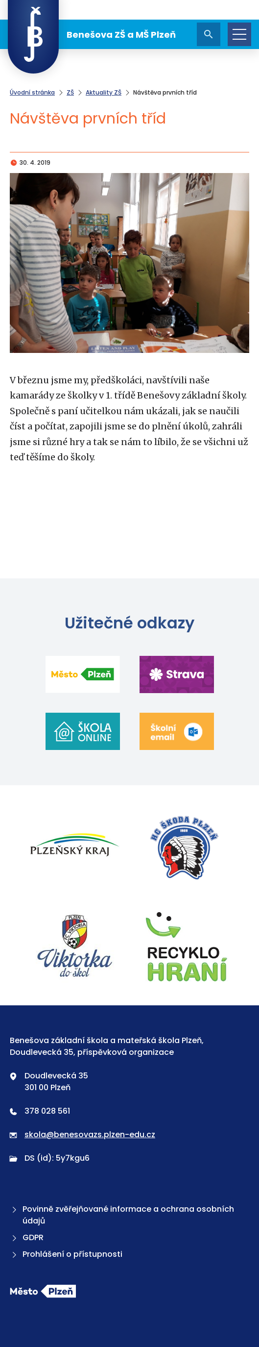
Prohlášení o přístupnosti (66, 1254)
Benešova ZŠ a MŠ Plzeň (92, 34)
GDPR (27, 1237)
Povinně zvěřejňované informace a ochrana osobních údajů (122, 1214)
